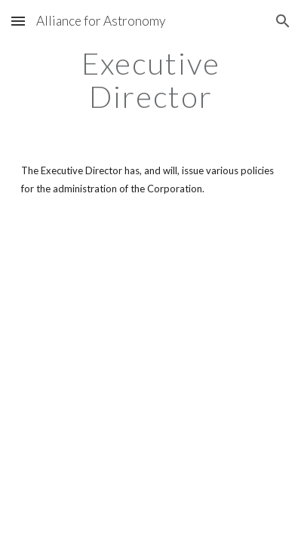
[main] (151, 80)
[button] (18, 20)
